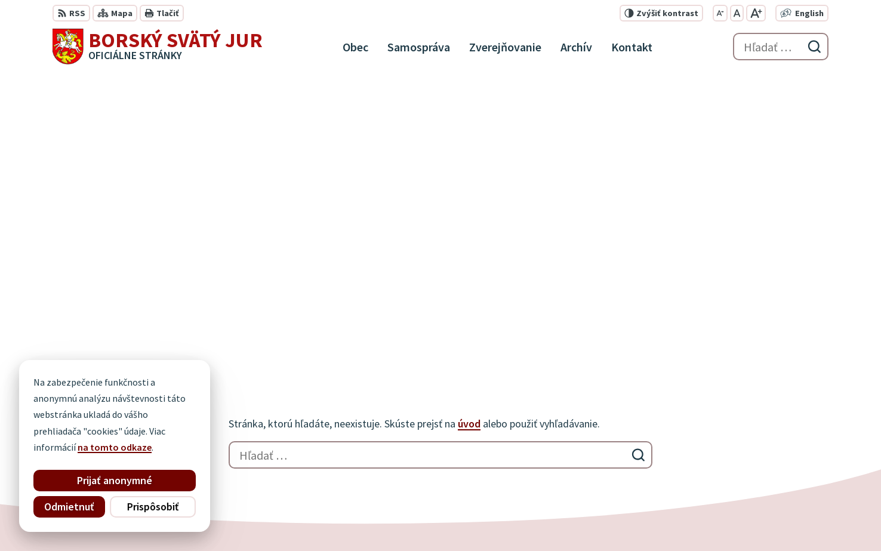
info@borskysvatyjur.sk (762, 464)
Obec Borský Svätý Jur (378, 519)
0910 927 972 (738, 450)
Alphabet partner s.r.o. (208, 519)
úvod (469, 140)
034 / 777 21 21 (742, 436)
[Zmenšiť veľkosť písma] (720, 13)
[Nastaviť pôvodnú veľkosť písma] (737, 13)
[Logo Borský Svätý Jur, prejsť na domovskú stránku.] (158, 46)
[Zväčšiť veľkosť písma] (756, 13)
